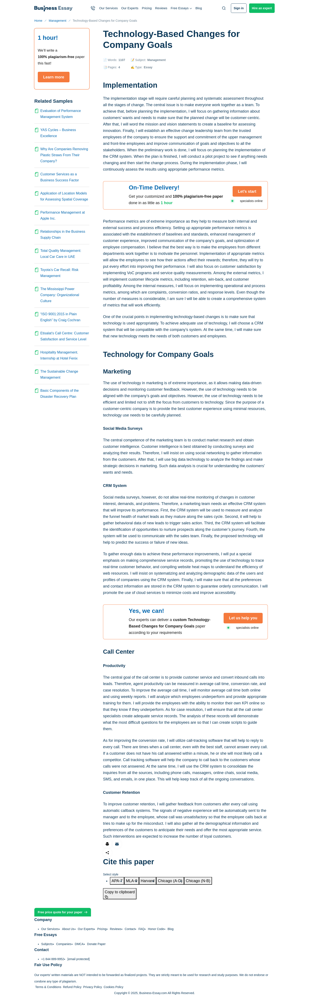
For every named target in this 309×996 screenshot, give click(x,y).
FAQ (141, 929)
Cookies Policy (113, 987)
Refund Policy (72, 987)
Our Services (108, 8)
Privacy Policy (92, 987)
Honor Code (156, 929)
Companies (63, 944)
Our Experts (129, 8)
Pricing (147, 8)
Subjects (47, 944)
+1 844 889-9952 (52, 959)
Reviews (161, 8)
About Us (68, 929)
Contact (130, 929)
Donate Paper (96, 944)
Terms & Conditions (48, 987)
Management (156, 60)
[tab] (117, 881)
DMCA (79, 944)
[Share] (107, 852)
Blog (198, 8)
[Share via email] (117, 844)
